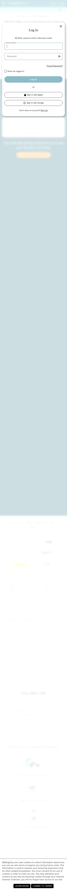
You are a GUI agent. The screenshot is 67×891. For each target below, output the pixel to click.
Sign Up (44, 110)
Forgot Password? (55, 65)
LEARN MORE (22, 886)
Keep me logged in (16, 71)
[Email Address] (33, 46)
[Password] (33, 56)
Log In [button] (33, 79)
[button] (61, 26)
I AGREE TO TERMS (42, 886)
